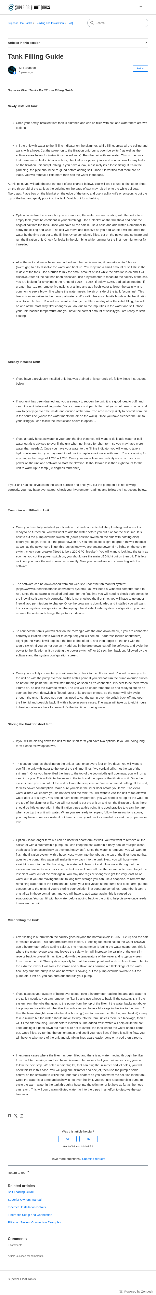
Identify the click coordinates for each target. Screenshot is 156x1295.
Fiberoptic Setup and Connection (30, 1214)
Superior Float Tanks (20, 23)
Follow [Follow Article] (140, 68)
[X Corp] (15, 1116)
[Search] (118, 23)
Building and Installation (50, 23)
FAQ (70, 23)
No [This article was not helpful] (88, 1138)
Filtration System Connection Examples (34, 1222)
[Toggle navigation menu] (141, 7)
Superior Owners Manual (24, 1199)
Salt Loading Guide (21, 1192)
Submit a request (93, 1159)
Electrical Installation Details (27, 1207)
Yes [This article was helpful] (67, 1138)
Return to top (19, 1172)
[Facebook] (9, 1116)
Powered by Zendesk (138, 1291)
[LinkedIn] (21, 1116)
